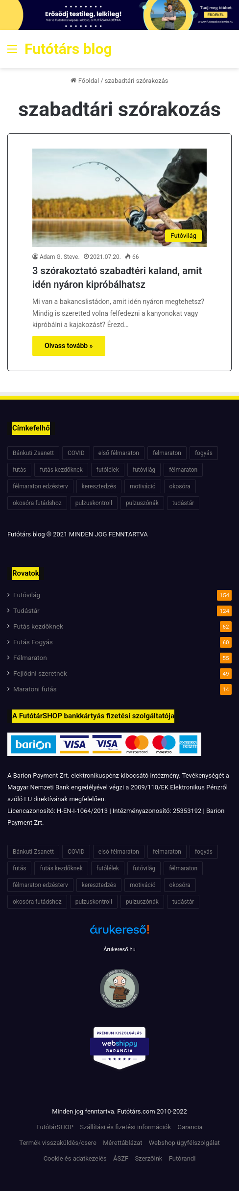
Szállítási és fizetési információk (125, 1127)
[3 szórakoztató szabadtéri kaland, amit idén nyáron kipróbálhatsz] (119, 198)
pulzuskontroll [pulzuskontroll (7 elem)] (93, 503)
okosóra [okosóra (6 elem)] (180, 486)
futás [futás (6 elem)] (19, 469)
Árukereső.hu (119, 949)
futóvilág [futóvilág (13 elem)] (144, 469)
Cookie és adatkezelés (75, 1158)
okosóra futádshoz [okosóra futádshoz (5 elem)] (37, 503)
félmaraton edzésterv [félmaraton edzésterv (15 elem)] (40, 486)
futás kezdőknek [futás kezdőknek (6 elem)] (61, 469)
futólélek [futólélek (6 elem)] (107, 469)
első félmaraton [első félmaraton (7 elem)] (118, 453)
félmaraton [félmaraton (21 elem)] (183, 469)
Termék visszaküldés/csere (57, 1142)
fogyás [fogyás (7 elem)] (204, 453)
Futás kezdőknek (38, 626)
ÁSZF (120, 1158)
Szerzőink (148, 1158)
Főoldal (85, 80)
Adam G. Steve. (60, 256)
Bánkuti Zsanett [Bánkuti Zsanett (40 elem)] (33, 453)
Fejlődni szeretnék (40, 673)
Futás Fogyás (33, 642)
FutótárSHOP (54, 1127)
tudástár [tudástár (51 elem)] (183, 503)
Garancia (189, 1127)
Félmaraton (30, 657)
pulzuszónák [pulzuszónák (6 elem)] (142, 503)
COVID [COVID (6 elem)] (76, 453)
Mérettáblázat (122, 1142)
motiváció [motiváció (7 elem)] (143, 486)
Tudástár (26, 610)
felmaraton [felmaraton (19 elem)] (167, 453)
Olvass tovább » (69, 346)
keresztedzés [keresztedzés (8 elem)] (99, 486)
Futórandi (182, 1158)
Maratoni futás (35, 689)
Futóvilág (26, 595)
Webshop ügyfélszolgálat (184, 1142)
